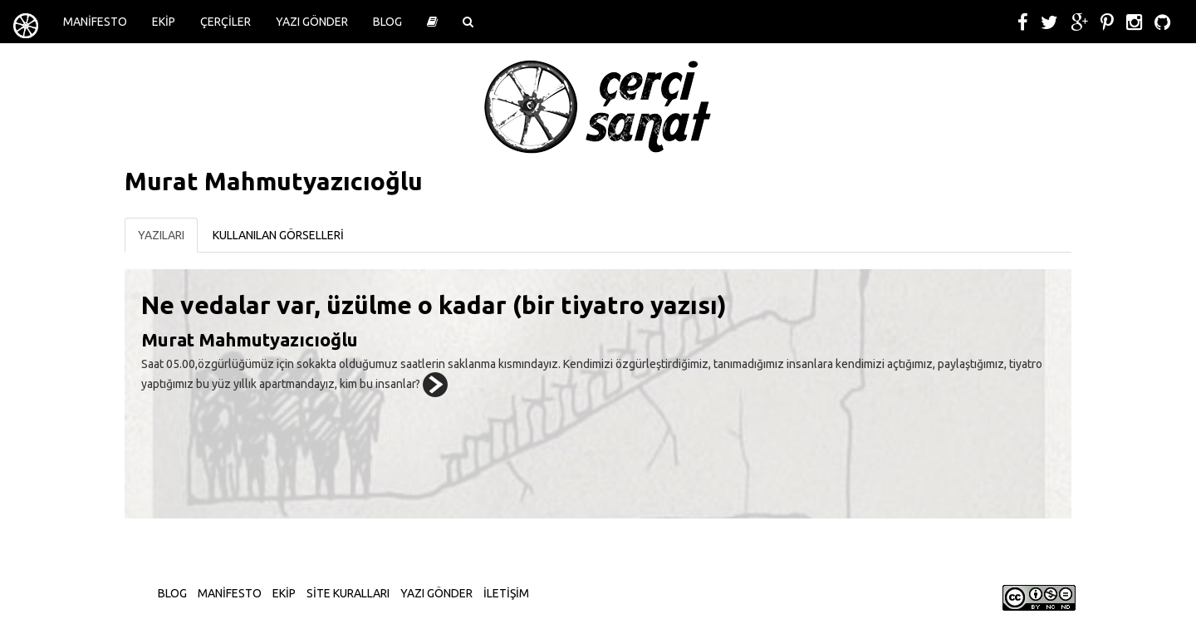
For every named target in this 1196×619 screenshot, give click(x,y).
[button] (432, 21)
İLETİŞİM (506, 593)
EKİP (163, 21)
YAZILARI (161, 235)
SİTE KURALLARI (348, 593)
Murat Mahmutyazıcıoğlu (249, 339)
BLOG (387, 21)
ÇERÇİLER (225, 21)
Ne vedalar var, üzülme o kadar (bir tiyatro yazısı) (434, 305)
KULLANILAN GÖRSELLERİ (278, 235)
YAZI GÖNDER (312, 21)
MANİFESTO (95, 21)
